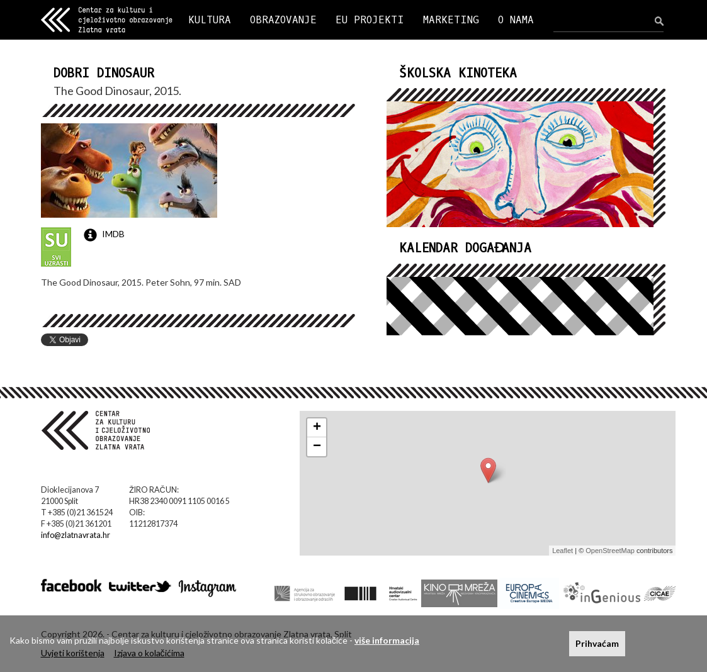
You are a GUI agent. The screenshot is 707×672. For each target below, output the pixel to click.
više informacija (386, 640)
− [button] (317, 446)
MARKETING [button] (451, 19)
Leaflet (562, 550)
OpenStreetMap (610, 550)
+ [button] (317, 427)
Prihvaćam (597, 643)
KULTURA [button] (209, 19)
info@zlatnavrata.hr (75, 535)
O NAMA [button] (516, 19)
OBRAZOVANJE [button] (283, 19)
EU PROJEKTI (370, 19)
